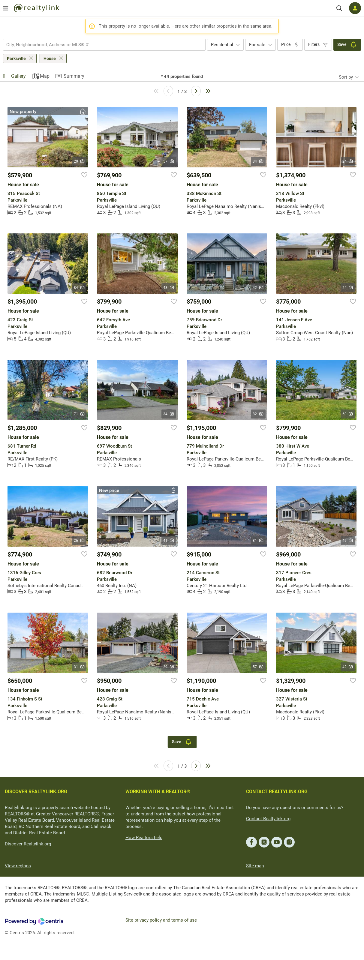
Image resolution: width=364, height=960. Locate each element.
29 (168, 667)
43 (168, 288)
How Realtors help (143, 837)
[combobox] (104, 45)
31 (79, 667)
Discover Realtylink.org (28, 844)
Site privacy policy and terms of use (161, 920)
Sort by (346, 77)
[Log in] (355, 8)
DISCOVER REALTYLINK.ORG (36, 791)
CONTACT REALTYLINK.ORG (277, 791)
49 (347, 540)
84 (79, 288)
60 (347, 414)
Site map (255, 865)
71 (79, 414)
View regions (18, 865)
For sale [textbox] (257, 44)
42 (258, 288)
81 (258, 540)
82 (258, 414)
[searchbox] (100, 44)
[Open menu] (5, 8)
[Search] (339, 8)
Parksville (16, 58)
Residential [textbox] (222, 44)
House (50, 58)
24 (347, 161)
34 (258, 161)
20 (79, 161)
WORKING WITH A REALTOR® (157, 791)
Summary (74, 76)
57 (168, 161)
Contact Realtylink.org (268, 818)
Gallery (18, 76)
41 (168, 540)
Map (45, 76)
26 (79, 540)
